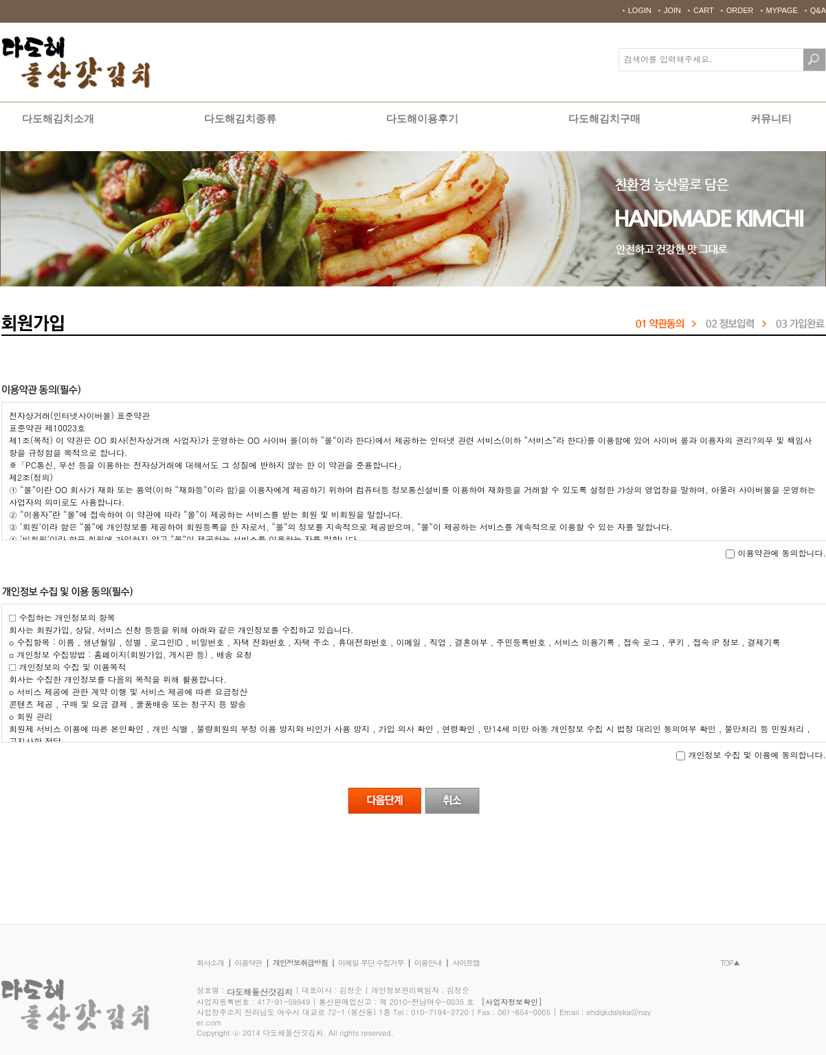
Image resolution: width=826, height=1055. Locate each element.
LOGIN (639, 10)
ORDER (740, 10)
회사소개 (210, 962)
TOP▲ (729, 962)
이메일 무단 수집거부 (370, 962)
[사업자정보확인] (512, 1002)
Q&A (818, 10)
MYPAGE (782, 10)
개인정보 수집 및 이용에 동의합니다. (751, 754)
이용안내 (428, 962)
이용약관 (248, 962)
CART (703, 10)
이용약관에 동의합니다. (776, 552)
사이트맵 (466, 962)
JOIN (672, 10)
